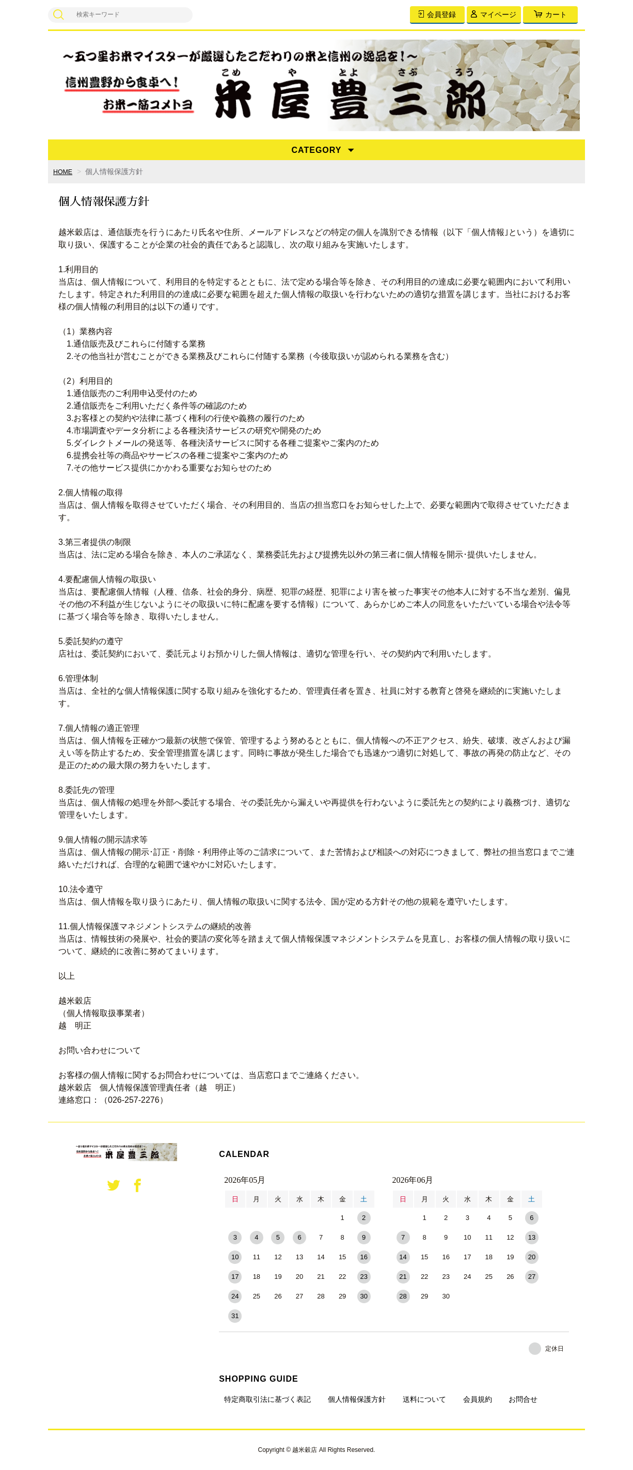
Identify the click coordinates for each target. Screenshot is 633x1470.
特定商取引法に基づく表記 (267, 1399)
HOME (64, 171)
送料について (424, 1399)
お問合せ (523, 1399)
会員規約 (477, 1399)
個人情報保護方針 (357, 1399)
